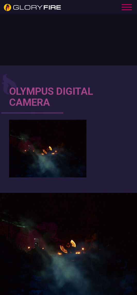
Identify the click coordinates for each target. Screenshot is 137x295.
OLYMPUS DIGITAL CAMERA (51, 96)
